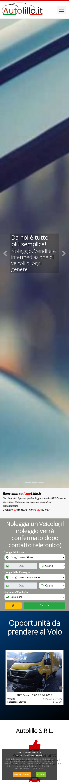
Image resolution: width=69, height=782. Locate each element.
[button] (5, 253)
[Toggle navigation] (61, 10)
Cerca (44, 605)
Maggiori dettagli (22, 774)
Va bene (41, 774)
